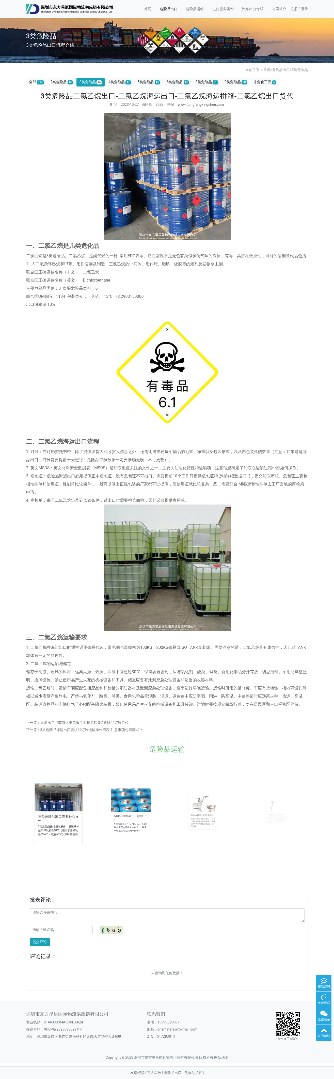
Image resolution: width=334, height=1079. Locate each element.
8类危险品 (207, 82)
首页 (147, 9)
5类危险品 (148, 82)
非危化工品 (264, 82)
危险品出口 (169, 9)
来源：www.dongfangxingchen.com (195, 104)
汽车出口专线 (252, 9)
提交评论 (40, 942)
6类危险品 (177, 82)
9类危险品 (236, 82)
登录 (304, 9)
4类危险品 (119, 82)
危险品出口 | (174, 1073)
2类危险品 (61, 82)
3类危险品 (300, 70)
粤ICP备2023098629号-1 (63, 1029)
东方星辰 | (155, 1073)
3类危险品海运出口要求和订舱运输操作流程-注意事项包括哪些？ (91, 730)
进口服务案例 (223, 9)
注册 (294, 9)
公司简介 (279, 9)
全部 (36, 82)
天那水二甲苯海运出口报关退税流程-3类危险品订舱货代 (84, 723)
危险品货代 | (194, 1073)
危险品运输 (195, 9)
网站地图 (221, 1057)
